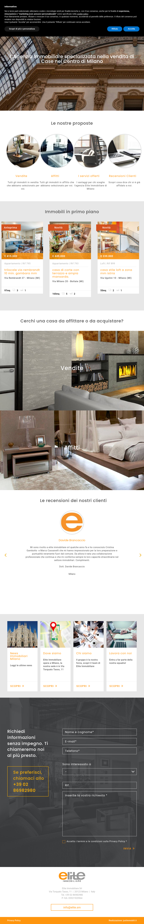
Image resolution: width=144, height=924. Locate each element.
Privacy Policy (117, 841)
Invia (127, 848)
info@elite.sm (72, 907)
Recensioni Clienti (122, 176)
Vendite (21, 176)
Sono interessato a (76, 764)
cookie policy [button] (82, 14)
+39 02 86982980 (24, 787)
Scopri (15, 686)
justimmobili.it (130, 920)
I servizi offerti (88, 176)
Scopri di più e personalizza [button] (22, 29)
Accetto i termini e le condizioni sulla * (97, 841)
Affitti (55, 176)
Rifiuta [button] (115, 29)
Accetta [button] (131, 29)
